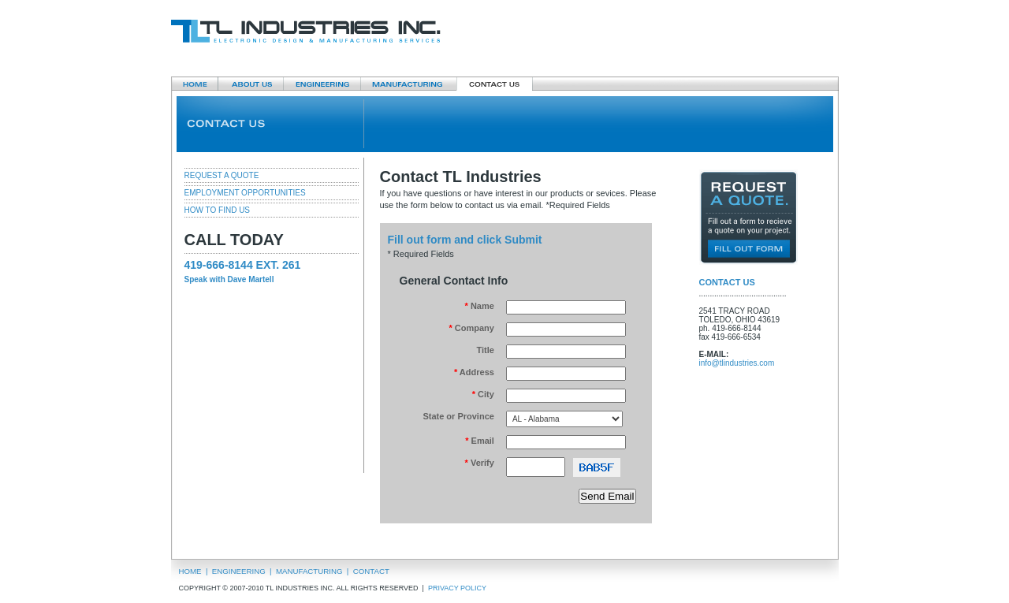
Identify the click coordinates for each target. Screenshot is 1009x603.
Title (484, 350)
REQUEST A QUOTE (221, 175)
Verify (479, 462)
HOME (190, 571)
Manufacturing (408, 83)
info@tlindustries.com (737, 363)
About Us (250, 83)
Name (479, 306)
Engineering (321, 83)
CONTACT (371, 571)
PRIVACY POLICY (458, 588)
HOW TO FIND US (217, 210)
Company (471, 328)
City (483, 394)
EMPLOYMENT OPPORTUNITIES (245, 192)
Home (194, 83)
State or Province (458, 416)
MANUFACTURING (309, 571)
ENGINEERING (239, 571)
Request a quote (748, 217)
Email (479, 440)
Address (474, 372)
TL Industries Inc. (306, 31)
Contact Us (494, 83)
